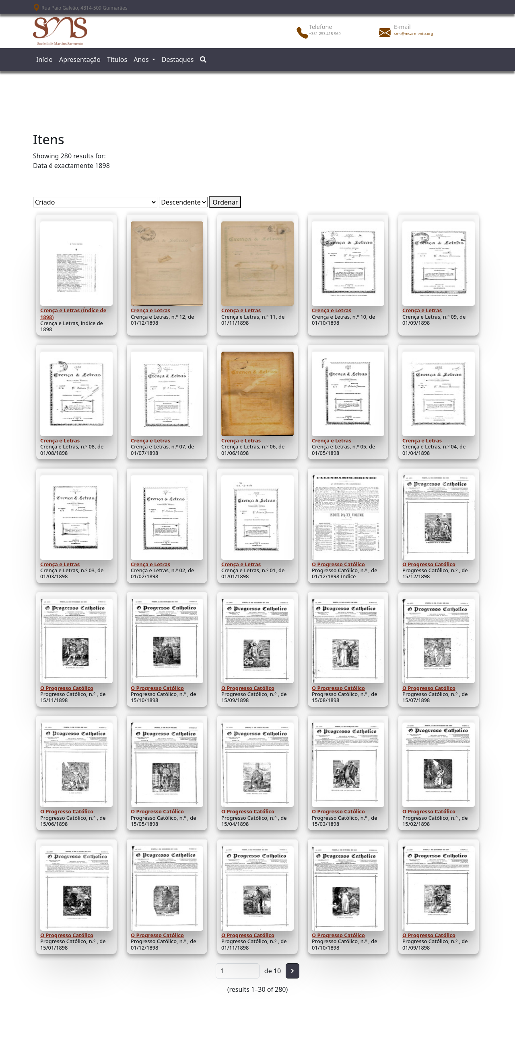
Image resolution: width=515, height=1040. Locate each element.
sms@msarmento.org (413, 33)
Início (44, 59)
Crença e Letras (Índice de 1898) (73, 313)
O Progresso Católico (338, 564)
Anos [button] (142, 59)
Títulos (117, 59)
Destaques (178, 59)
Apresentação (80, 59)
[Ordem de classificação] (183, 202)
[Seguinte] (292, 971)
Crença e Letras (150, 310)
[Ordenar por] (95, 202)
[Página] (238, 971)
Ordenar (225, 202)
